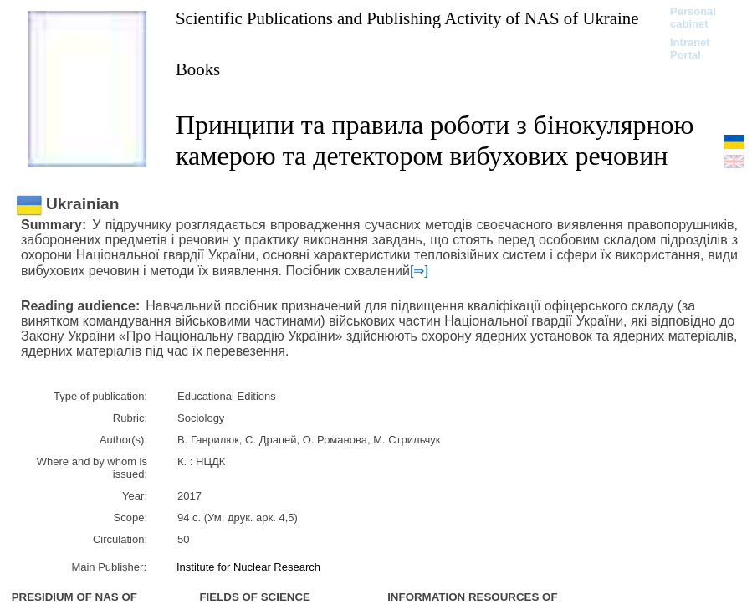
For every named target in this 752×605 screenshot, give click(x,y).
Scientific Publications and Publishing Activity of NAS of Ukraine (407, 18)
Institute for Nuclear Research (248, 567)
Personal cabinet (693, 17)
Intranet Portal (690, 48)
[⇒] (419, 271)
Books (198, 69)
